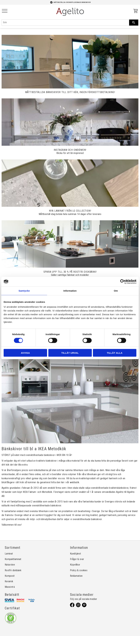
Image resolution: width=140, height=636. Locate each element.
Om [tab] (116, 290)
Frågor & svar (77, 559)
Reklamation (76, 575)
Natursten (10, 564)
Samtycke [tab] (24, 290)
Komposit (10, 575)
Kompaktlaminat (13, 559)
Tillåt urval (70, 353)
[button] (4, 11)
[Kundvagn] (135, 11)
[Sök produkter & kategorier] (65, 23)
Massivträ (10, 586)
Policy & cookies (78, 570)
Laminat (9, 553)
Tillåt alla (114, 353)
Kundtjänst (75, 553)
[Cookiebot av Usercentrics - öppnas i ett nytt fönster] (122, 281)
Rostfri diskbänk (13, 570)
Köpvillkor (75, 564)
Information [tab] (70, 290)
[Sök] (133, 23)
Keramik (9, 581)
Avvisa (25, 353)
